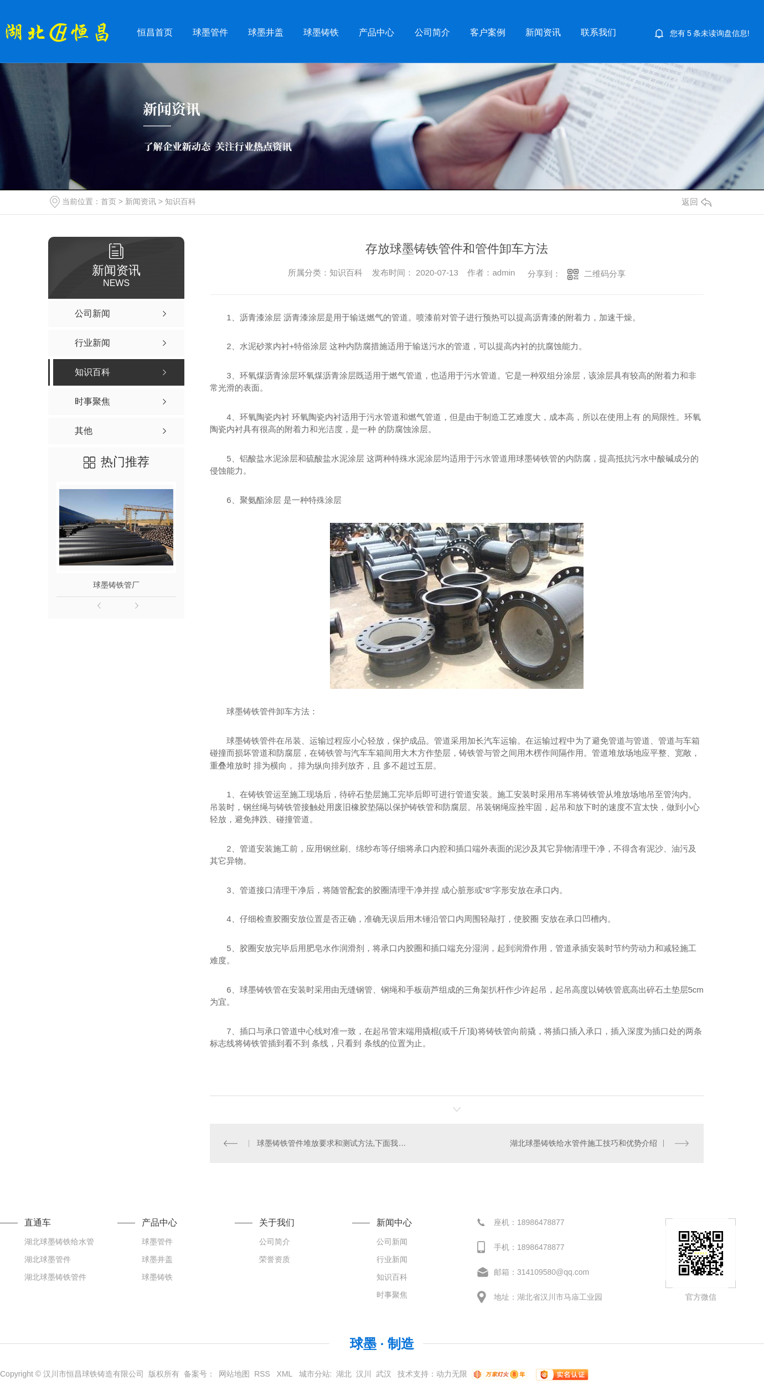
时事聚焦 (391, 1294)
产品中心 (376, 32)
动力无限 (451, 1373)
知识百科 (180, 201)
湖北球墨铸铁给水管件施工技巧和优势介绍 (583, 1143)
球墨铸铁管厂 (116, 584)
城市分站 (314, 1373)
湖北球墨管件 (47, 1259)
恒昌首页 (155, 32)
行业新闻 (391, 1259)
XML (286, 1373)
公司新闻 (391, 1241)
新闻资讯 (543, 32)
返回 (696, 201)
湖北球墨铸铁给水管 (59, 1241)
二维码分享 (605, 273)
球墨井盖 (265, 32)
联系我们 (598, 32)
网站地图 (234, 1373)
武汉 (383, 1373)
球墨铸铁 (321, 32)
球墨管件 (210, 32)
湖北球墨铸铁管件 (55, 1277)
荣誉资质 (274, 1259)
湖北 (344, 1373)
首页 (108, 201)
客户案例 (487, 32)
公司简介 (432, 32)
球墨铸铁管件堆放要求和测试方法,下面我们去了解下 (333, 1143)
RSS (263, 1373)
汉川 (363, 1373)
